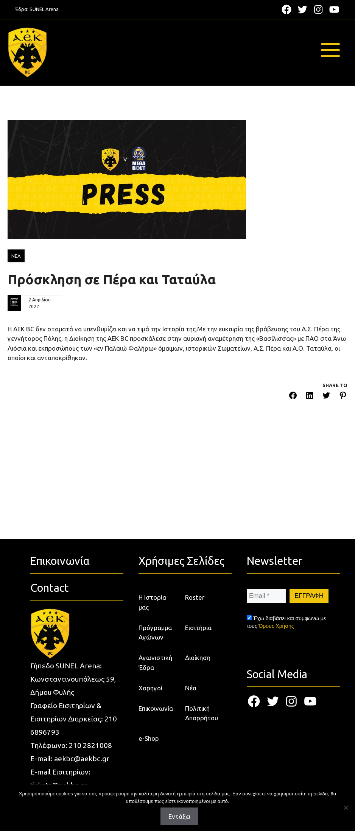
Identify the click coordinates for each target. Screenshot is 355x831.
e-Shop (149, 738)
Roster (194, 597)
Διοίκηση (197, 657)
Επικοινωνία (156, 708)
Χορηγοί (150, 687)
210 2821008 (90, 745)
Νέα (190, 687)
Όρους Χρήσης (276, 626)
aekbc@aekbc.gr (81, 758)
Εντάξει (179, 816)
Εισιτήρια (198, 627)
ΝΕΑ (16, 256)
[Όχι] (345, 807)
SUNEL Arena (44, 9)
